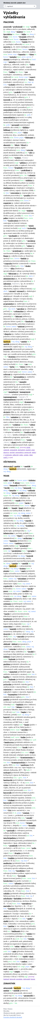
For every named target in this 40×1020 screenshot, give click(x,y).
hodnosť (6, 979)
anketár (6, 299)
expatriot (7, 203)
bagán (23, 712)
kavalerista (7, 881)
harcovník (7, 793)
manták (13, 629)
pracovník (7, 27)
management (25, 392)
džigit (32, 752)
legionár (12, 659)
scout (29, 440)
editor (32, 425)
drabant (11, 800)
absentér (7, 145)
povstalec (19, 979)
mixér (31, 226)
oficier (17, 483)
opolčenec (25, 765)
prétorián (7, 684)
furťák (7, 488)
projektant (17, 251)
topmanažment (9, 399)
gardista (6, 664)
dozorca (6, 452)
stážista (29, 180)
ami (32, 966)
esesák (29, 818)
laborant (18, 316)
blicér (17, 145)
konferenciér (30, 432)
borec (31, 80)
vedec (21, 455)
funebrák (29, 321)
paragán (31, 551)
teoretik (6, 100)
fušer (26, 132)
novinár (12, 452)
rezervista (7, 626)
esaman (26, 813)
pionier (6, 571)
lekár (31, 455)
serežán (24, 730)
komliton (29, 526)
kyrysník (22, 876)
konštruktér (13, 221)
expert (32, 77)
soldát (11, 480)
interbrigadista (9, 838)
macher (32, 49)
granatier (7, 548)
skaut (13, 442)
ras (26, 364)
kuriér (7, 614)
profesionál (17, 27)
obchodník (21, 450)
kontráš (30, 556)
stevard (12, 291)
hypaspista (12, 694)
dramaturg (29, 402)
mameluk (13, 672)
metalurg (31, 241)
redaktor (16, 425)
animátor (15, 417)
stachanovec (8, 188)
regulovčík (7, 586)
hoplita (6, 677)
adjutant (24, 495)
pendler (27, 195)
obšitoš (14, 644)
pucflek (26, 591)
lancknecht (7, 780)
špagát (14, 508)
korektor (16, 430)
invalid (31, 652)
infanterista (8, 533)
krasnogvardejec (18, 762)
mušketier (7, 863)
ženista (23, 568)
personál (15, 125)
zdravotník (7, 988)
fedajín (31, 939)
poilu (34, 848)
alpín (5, 916)
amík (11, 969)
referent (6, 374)
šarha (12, 367)
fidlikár (26, 127)
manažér (23, 382)
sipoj (31, 956)
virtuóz (6, 59)
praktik (18, 92)
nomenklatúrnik (10, 110)
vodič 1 (5, 457)
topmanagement (10, 397)
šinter (22, 367)
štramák (22, 37)
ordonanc (8, 599)
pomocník (27, 452)
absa (33, 505)
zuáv (14, 951)
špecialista (7, 34)
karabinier (20, 871)
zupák (18, 500)
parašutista (16, 551)
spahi (29, 919)
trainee (18, 158)
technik (12, 85)
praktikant (25, 170)
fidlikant (6, 130)
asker (23, 946)
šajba (24, 34)
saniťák (6, 344)
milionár (31, 490)
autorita (12, 62)
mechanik (13, 236)
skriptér (6, 412)
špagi (21, 508)
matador (13, 57)
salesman (7, 284)
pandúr (6, 699)
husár (26, 725)
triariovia (7, 689)
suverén (6, 47)
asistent (21, 326)
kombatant (7, 619)
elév (31, 153)
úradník (28, 450)
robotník (6, 450)
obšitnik (6, 644)
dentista (12, 357)
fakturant (13, 273)
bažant (6, 516)
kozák (25, 747)
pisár (33, 450)
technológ (32, 228)
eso (26, 72)
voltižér (6, 893)
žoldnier (32, 480)
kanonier (13, 541)
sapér (23, 571)
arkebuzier (7, 898)
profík (33, 27)
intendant (22, 578)
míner (29, 246)
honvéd (6, 717)
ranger (17, 971)
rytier (5, 785)
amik (5, 969)
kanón (24, 42)
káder (32, 64)
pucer (5, 591)
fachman (23, 39)
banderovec (9, 742)
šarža (27, 503)
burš (25, 596)
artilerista (27, 538)
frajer (5, 37)
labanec (19, 707)
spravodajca (19, 452)
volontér (32, 175)
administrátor (9, 279)
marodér (21, 636)
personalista (19, 377)
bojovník (12, 979)
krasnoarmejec (27, 757)
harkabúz (17, 898)
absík (5, 508)
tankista (18, 543)
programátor (8, 304)
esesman (7, 820)
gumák (21, 493)
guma (14, 493)
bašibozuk (16, 931)
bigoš (19, 536)
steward (20, 291)
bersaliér (32, 825)
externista (15, 193)
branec (33, 979)
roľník (28, 447)
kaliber (12, 72)
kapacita (22, 54)
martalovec (26, 903)
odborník (15, 455)
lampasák (14, 485)
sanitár (24, 341)
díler (13, 268)
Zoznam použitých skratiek (12, 1017)
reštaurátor (19, 311)
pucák (30, 589)
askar (17, 946)
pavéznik (11, 830)
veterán (30, 150)
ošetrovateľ (8, 466)
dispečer (8, 334)
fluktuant (29, 137)
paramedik (7, 349)
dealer (28, 266)
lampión (12, 490)
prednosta (8, 455)
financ (5, 256)
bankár (24, 258)
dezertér (7, 634)
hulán (23, 737)
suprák (28, 521)
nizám (29, 934)
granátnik (24, 546)
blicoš (23, 145)
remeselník (13, 450)
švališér (11, 858)
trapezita (8, 263)
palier (5, 218)
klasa (32, 54)
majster (20, 32)
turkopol (7, 772)
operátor (20, 309)
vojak (5, 480)
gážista (23, 163)
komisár (11, 908)
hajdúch (19, 704)
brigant (30, 823)
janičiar (11, 926)
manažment (13, 392)
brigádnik (19, 168)
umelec (26, 455)
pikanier (18, 883)
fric (9, 810)
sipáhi (5, 921)
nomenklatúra (9, 117)
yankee (24, 961)
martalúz (7, 906)
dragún (18, 853)
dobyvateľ (26, 979)
